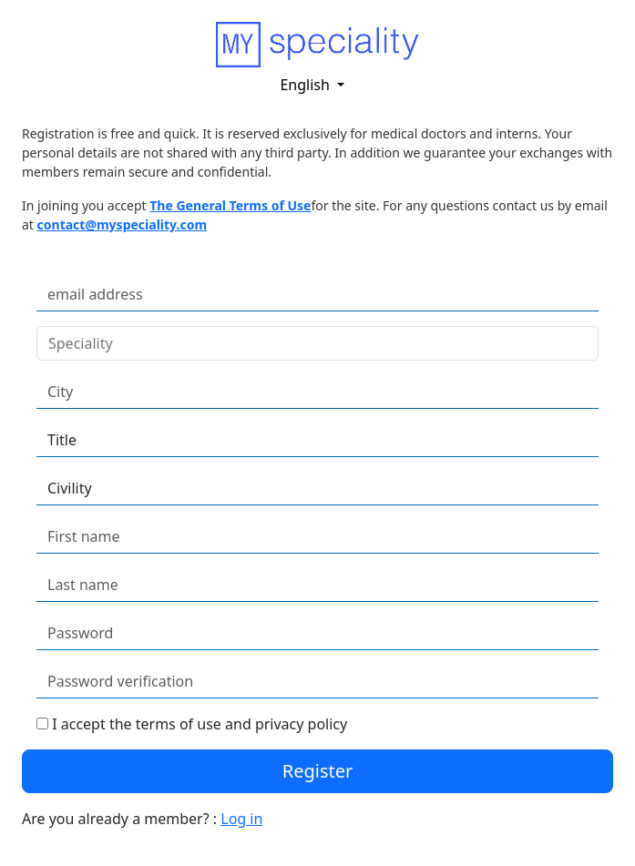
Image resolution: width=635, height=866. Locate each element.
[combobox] (299, 343)
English (306, 85)
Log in (241, 819)
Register (317, 771)
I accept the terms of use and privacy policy (199, 724)
